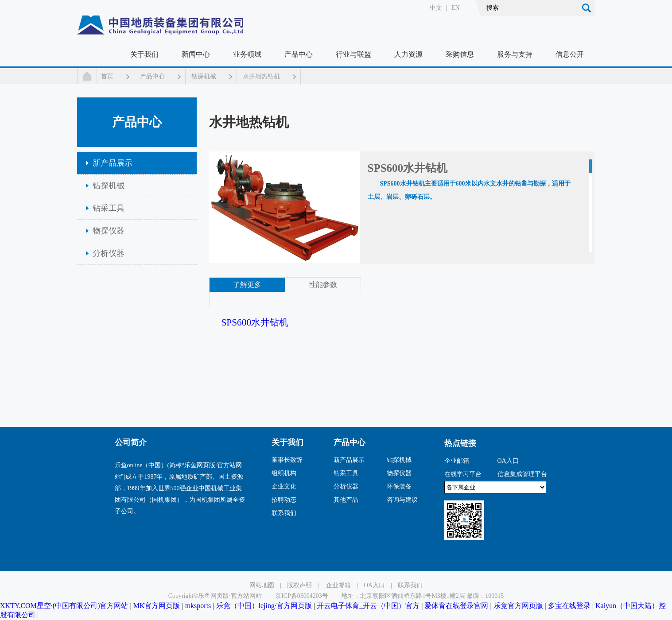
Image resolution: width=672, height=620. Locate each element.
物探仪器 (108, 230)
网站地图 (261, 585)
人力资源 (408, 54)
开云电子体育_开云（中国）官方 (368, 605)
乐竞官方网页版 (518, 605)
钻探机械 (203, 76)
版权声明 (299, 585)
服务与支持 (514, 54)
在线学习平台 (463, 474)
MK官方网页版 (156, 605)
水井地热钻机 (261, 76)
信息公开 (569, 54)
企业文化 (284, 486)
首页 (107, 76)
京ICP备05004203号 (301, 596)
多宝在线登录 (569, 605)
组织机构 (284, 473)
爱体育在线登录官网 (456, 605)
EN (455, 7)
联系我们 (284, 513)
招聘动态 (284, 499)
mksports (198, 605)
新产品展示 (112, 163)
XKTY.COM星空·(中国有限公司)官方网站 (64, 605)
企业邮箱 (456, 460)
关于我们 (144, 54)
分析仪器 (108, 253)
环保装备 (399, 486)
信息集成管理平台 (522, 474)
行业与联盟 (353, 54)
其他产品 (346, 499)
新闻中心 (196, 54)
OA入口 (508, 460)
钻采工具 (108, 208)
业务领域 (247, 54)
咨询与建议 (402, 499)
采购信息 (460, 54)
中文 (436, 7)
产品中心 (298, 54)
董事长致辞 (287, 460)
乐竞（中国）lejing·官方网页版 (264, 605)
